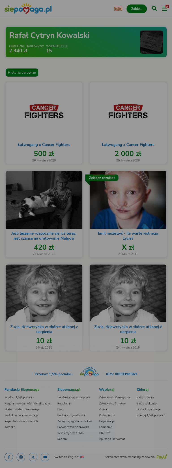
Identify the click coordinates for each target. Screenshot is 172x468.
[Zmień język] (12, 334)
